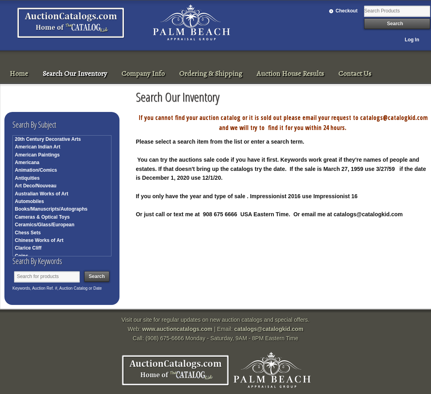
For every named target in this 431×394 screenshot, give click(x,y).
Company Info (143, 73)
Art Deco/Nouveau (36, 186)
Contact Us (354, 73)
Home (19, 73)
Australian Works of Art (41, 194)
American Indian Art (37, 147)
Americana (27, 162)
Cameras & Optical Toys (42, 217)
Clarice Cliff (28, 248)
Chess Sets (28, 233)
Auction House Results (290, 73)
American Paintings (37, 155)
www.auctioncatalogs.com (177, 329)
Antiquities (27, 178)
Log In (412, 40)
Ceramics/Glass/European (45, 224)
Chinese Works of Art (39, 240)
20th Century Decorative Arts (48, 139)
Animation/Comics (36, 170)
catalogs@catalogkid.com (268, 329)
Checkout (347, 11)
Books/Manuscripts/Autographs (51, 209)
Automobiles (29, 201)
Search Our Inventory (74, 73)
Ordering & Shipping (210, 73)
